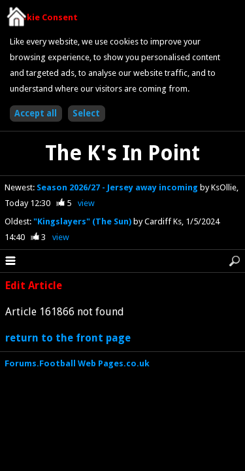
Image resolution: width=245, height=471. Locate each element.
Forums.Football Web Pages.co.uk (77, 363)
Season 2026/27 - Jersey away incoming (118, 187)
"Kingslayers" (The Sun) (83, 221)
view (86, 203)
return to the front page (68, 338)
